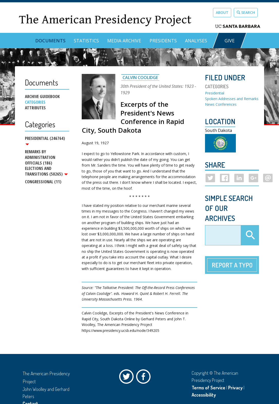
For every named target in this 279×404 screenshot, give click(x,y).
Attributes (35, 108)
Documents (50, 40)
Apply (250, 235)
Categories (35, 102)
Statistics (86, 40)
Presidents (163, 40)
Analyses (196, 40)
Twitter (127, 377)
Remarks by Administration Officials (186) (40, 157)
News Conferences (221, 104)
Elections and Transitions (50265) (46, 172)
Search (246, 12)
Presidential (214, 93)
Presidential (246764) (45, 140)
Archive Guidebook (42, 96)
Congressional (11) (43, 183)
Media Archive (124, 40)
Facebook (144, 377)
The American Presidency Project (105, 20)
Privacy (235, 387)
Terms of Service (208, 387)
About (222, 12)
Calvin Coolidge (140, 77)
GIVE (230, 40)
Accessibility (204, 395)
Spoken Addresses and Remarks (231, 98)
